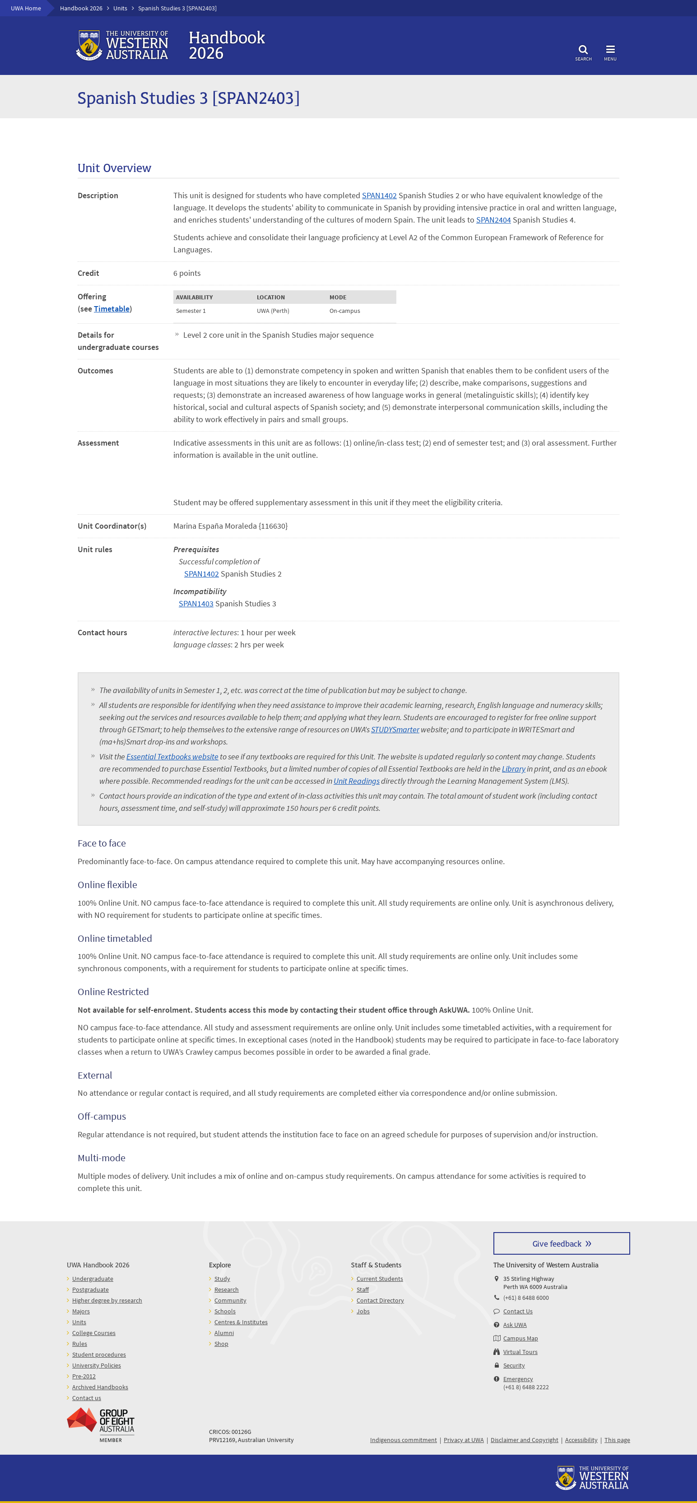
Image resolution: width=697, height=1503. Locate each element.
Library (513, 768)
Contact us (86, 1398)
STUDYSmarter (395, 729)
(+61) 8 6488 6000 (526, 1298)
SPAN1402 (379, 195)
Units (120, 8)
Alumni (224, 1333)
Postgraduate (90, 1289)
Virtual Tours (520, 1352)
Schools (225, 1311)
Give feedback (557, 1243)
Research (226, 1289)
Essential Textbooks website (172, 756)
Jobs (363, 1311)
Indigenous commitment (403, 1440)
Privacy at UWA (464, 1440)
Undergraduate (92, 1279)
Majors (81, 1311)
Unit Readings (357, 781)
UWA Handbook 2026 (98, 1264)
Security (514, 1365)
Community (230, 1300)
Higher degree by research (107, 1300)
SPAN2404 (493, 219)
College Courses (94, 1333)
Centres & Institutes (241, 1322)
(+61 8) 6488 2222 (526, 1387)
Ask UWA (515, 1325)
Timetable (112, 308)
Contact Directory (380, 1300)
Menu (610, 51)
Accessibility (581, 1440)
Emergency (518, 1379)
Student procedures (99, 1354)
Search (583, 51)
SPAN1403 (196, 603)
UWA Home (26, 8)
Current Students (380, 1279)
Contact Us (518, 1311)
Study (222, 1279)
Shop (221, 1344)
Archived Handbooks (100, 1387)
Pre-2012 (84, 1376)
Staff (363, 1289)
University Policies (96, 1365)
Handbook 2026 (81, 8)
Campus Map (520, 1338)
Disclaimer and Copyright (524, 1440)
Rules (79, 1344)
